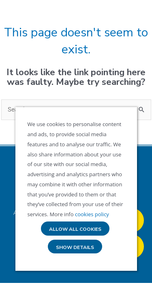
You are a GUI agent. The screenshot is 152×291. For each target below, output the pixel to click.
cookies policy (91, 214)
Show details (75, 248)
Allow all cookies (75, 229)
